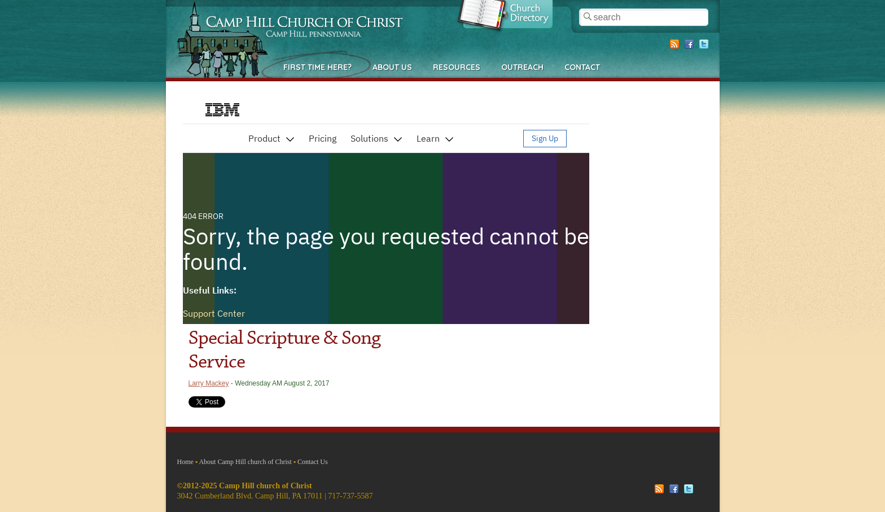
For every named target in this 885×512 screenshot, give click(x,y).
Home (185, 462)
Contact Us (312, 462)
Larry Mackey (209, 383)
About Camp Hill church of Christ (245, 462)
